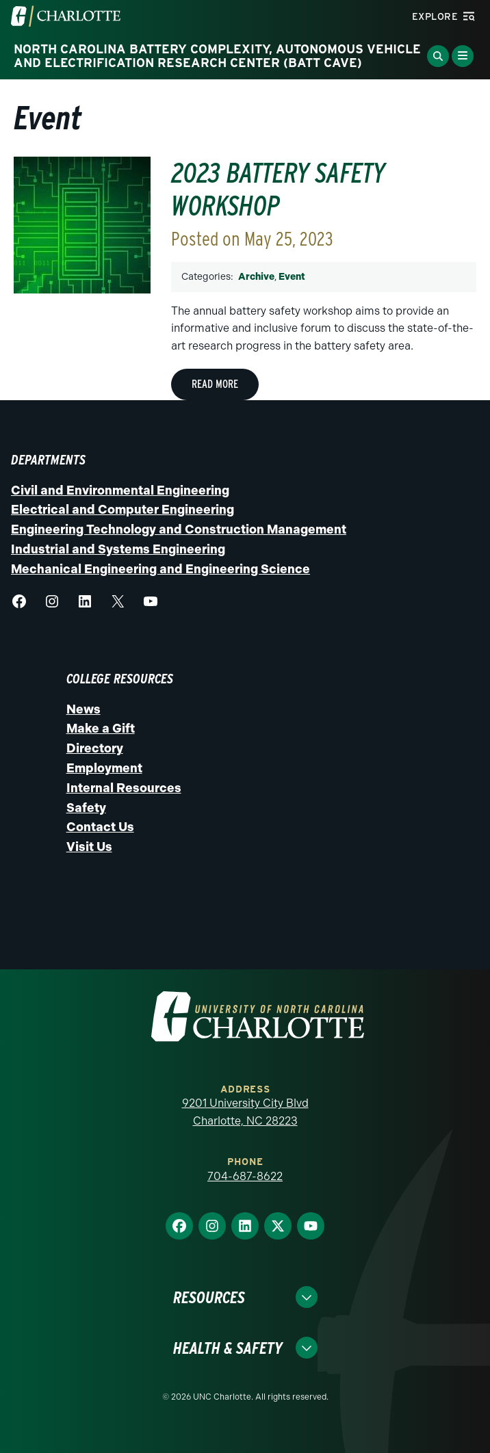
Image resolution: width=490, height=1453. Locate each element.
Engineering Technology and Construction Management (178, 529)
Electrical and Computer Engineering (122, 509)
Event (292, 277)
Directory (94, 748)
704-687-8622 (245, 1176)
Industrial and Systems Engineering (118, 549)
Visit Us (89, 846)
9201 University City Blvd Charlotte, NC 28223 (245, 1112)
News (83, 709)
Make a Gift (100, 728)
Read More (215, 384)
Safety (86, 807)
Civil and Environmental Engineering (120, 490)
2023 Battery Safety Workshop (278, 189)
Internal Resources (123, 788)
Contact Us (100, 827)
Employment (104, 768)
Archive (256, 277)
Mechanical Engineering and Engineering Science (160, 569)
